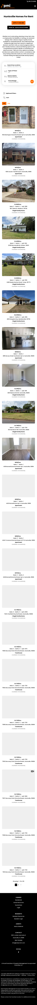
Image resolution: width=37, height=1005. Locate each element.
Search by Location (13, 65)
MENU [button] (35, 6)
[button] (18, 952)
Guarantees (18, 905)
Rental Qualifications (18, 27)
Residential (18, 900)
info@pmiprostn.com (18, 943)
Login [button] (18, 907)
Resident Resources (18, 916)
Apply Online (18, 23)
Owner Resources (18, 902)
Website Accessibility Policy (20, 985)
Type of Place (12, 70)
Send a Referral (18, 926)
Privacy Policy (31, 975)
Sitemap (24, 975)
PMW (18, 975)
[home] (7, 6)
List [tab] (4, 103)
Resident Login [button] (18, 919)
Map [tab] (9, 103)
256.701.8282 (32, 1)
